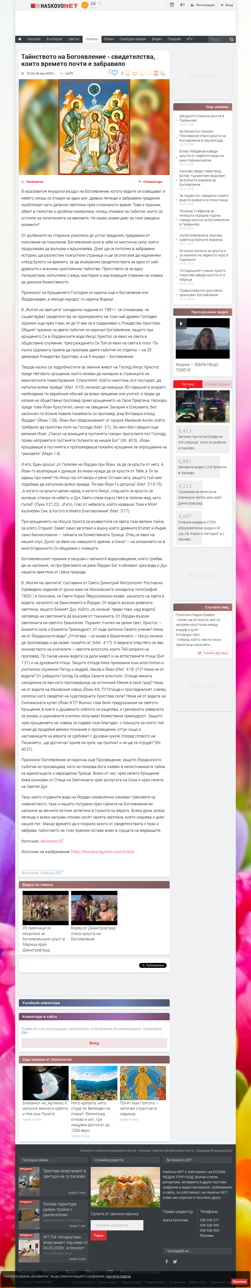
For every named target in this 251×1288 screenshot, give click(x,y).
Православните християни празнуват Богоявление (200, 292)
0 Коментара (152, 181)
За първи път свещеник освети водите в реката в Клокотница (204, 197)
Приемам (239, 1281)
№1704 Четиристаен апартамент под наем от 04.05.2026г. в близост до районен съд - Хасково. (65, 1248)
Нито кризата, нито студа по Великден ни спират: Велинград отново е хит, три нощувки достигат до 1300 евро (90, 1116)
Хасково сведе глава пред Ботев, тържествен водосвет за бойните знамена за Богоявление (202, 178)
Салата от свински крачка (114, 1213)
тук (24, 1032)
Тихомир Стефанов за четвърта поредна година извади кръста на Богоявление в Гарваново (204, 218)
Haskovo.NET (51, 872)
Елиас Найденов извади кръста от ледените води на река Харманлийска (201, 155)
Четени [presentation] (187, 384)
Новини (92, 39)
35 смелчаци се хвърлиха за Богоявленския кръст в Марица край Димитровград (44, 938)
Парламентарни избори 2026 (41, 46)
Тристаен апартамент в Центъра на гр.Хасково (64, 1173)
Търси (98, 1235)
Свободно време (133, 39)
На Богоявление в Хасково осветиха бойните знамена (201, 237)
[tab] (188, 385)
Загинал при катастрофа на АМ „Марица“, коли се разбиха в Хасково (202, 442)
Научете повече (118, 1276)
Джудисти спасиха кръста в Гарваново (201, 118)
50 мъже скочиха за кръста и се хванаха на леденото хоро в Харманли (203, 255)
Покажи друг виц (212, 653)
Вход (94, 1043)
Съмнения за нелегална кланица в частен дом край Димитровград (199, 497)
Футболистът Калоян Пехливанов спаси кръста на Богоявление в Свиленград (202, 135)
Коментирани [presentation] (217, 384)
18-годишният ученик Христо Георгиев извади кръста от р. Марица (202, 275)
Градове (174, 39)
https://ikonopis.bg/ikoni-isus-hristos (102, 851)
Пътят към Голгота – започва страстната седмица (139, 1108)
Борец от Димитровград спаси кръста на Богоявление (93, 933)
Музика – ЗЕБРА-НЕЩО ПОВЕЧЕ (197, 367)
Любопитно (34, 181)
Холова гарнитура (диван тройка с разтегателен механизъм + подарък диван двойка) (63, 1214)
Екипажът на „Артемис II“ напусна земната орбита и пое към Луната (45, 1108)
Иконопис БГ (52, 841)
